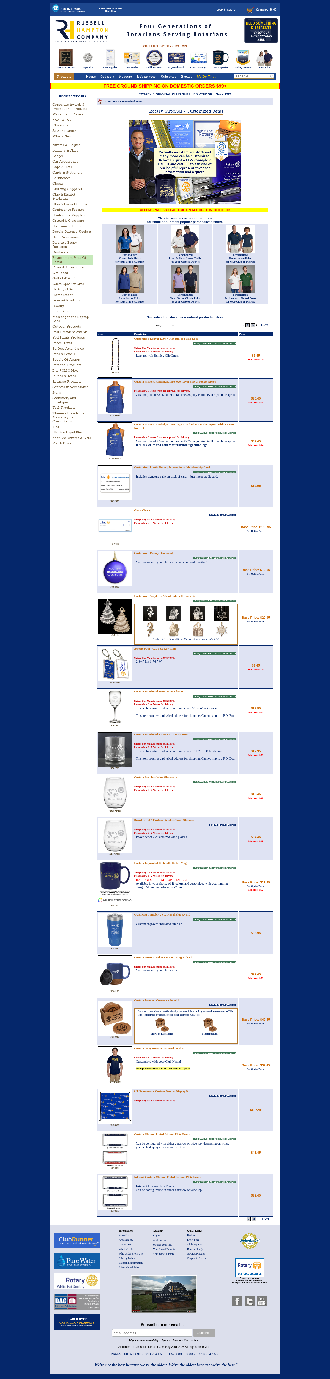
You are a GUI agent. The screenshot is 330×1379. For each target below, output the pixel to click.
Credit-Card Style (198, 67)
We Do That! (206, 76)
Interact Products (66, 300)
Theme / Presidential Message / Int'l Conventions (68, 417)
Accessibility (126, 1239)
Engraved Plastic (176, 66)
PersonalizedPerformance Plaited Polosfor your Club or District (240, 298)
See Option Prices (256, 531)
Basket (186, 76)
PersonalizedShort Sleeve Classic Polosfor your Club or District (185, 298)
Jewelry (58, 306)
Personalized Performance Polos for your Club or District (240, 258)
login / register (226, 9)
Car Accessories (65, 161)
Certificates (61, 178)
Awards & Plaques (65, 66)
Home (91, 76)
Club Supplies (110, 66)
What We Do (126, 1249)
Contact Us (125, 1244)
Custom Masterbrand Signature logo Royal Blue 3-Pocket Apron (175, 381)
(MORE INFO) (169, 348)
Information (146, 76)
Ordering (107, 76)
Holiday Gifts (62, 289)
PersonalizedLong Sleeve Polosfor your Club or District (130, 298)
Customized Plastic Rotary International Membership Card (172, 467)
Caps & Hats (62, 167)
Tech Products (63, 407)
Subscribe (168, 76)
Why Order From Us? (131, 1253)
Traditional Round (154, 66)
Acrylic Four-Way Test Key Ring (155, 648)
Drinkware (60, 252)
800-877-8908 (73, 10)
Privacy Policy (127, 1258)
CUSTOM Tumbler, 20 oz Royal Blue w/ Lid (162, 914)
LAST (264, 325)
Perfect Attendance (68, 348)
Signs (56, 392)
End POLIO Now (65, 370)
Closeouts (60, 125)
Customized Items (66, 226)
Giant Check (142, 510)
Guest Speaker (220, 66)
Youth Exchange (65, 443)
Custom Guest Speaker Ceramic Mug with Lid (163, 957)
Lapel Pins (88, 66)
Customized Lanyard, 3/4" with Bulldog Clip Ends (166, 338)
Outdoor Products (66, 326)
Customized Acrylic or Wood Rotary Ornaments (164, 596)
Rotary (112, 101)
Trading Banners (242, 66)
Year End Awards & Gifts (71, 438)
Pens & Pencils (63, 354)
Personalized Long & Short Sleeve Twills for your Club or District (185, 258)
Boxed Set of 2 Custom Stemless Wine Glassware (165, 820)
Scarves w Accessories (70, 387)
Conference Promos (68, 209)
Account (125, 76)
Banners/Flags (195, 1249)
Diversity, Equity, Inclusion (64, 244)
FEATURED (61, 120)
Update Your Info (162, 1244)
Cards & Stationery (67, 172)
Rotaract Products (66, 381)
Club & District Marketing (63, 196)
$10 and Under (64, 131)
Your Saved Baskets (164, 1249)
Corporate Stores (196, 1258)
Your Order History (163, 1253)
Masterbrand (209, 1032)
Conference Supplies (68, 215)
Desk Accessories (66, 237)
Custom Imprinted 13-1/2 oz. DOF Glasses (161, 734)
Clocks (57, 183)
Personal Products (66, 365)
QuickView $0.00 (261, 9)
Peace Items (62, 343)
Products (64, 76)
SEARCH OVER (76, 1322)
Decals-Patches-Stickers (72, 231)
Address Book (161, 1240)
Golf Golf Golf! (64, 278)
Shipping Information (131, 1262)
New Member (132, 66)
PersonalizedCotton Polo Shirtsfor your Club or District (130, 258)
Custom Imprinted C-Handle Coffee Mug (160, 863)
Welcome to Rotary (67, 114)
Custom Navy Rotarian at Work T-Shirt (159, 1048)
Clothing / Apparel (67, 189)
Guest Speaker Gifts (68, 284)
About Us (124, 1235)
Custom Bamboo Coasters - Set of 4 (156, 1000)
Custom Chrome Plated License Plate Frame (162, 1134)
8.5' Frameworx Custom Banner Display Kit (162, 1091)
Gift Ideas (60, 273)
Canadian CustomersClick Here (110, 9)
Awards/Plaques (196, 1253)
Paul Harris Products (68, 337)
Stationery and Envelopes (64, 400)
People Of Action (66, 359)
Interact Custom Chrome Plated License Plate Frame (168, 1177)
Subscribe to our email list (164, 1325)
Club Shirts (264, 66)
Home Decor (62, 295)
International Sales (129, 1267)
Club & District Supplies (71, 204)
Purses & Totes (64, 376)
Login (156, 1235)
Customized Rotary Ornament (153, 553)
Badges (58, 156)
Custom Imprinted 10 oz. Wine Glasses (158, 691)
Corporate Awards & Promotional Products (70, 106)
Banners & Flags (65, 150)
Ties (55, 427)
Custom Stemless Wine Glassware (155, 777)
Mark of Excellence (162, 1032)
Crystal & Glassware (68, 220)
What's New (61, 136)
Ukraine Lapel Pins (67, 432)
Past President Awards (70, 332)
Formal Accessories (68, 267)
